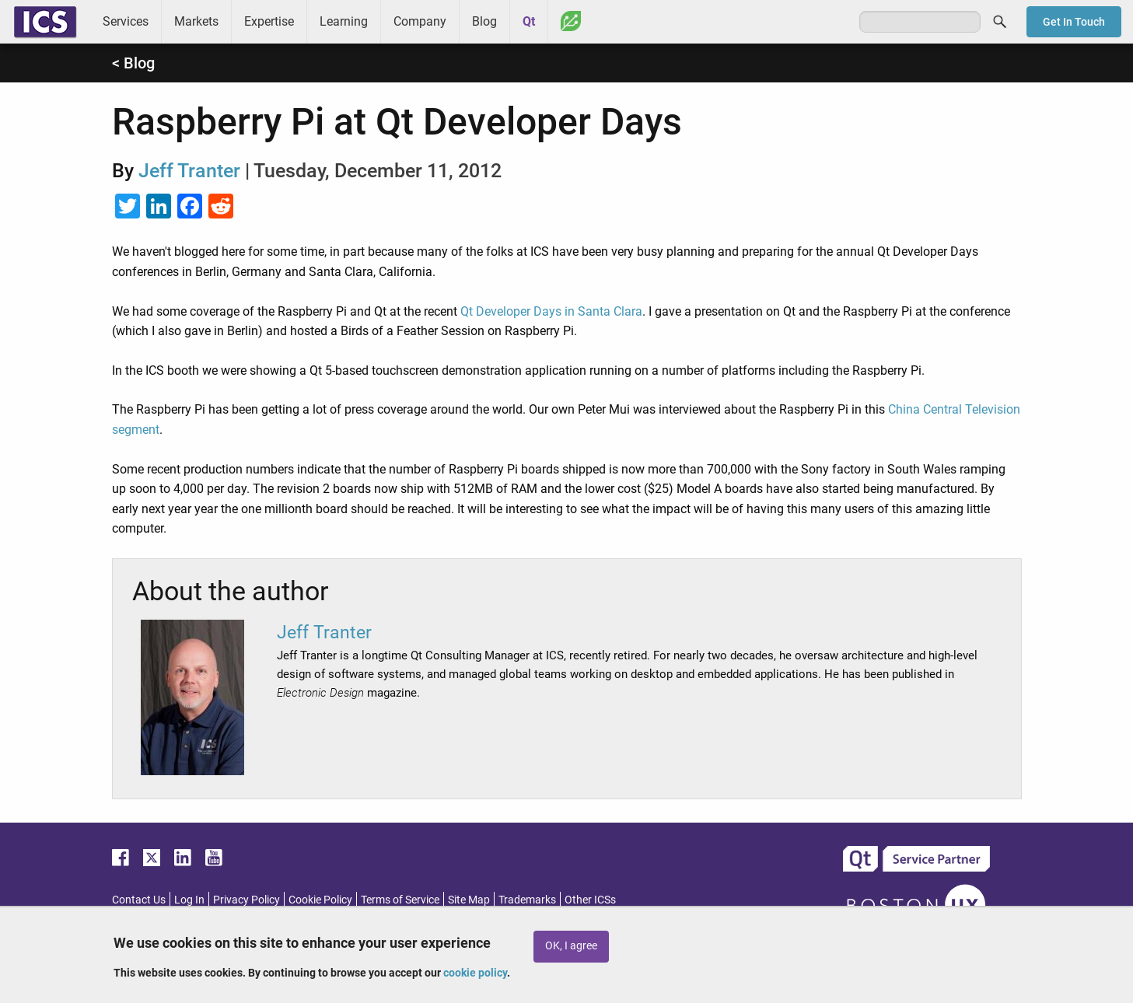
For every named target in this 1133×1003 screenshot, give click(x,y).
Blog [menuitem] (484, 21)
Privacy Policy (246, 899)
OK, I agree (571, 945)
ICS (45, 22)
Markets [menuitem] (196, 21)
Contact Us (139, 899)
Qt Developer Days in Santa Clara (551, 311)
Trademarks (527, 899)
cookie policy (475, 972)
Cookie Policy (320, 899)
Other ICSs (590, 899)
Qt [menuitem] (529, 21)
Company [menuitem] (419, 21)
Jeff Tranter (189, 170)
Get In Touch (1074, 22)
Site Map (469, 899)
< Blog (133, 63)
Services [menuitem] (126, 21)
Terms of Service (400, 899)
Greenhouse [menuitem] (571, 21)
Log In (189, 899)
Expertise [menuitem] (269, 21)
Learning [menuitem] (344, 21)
